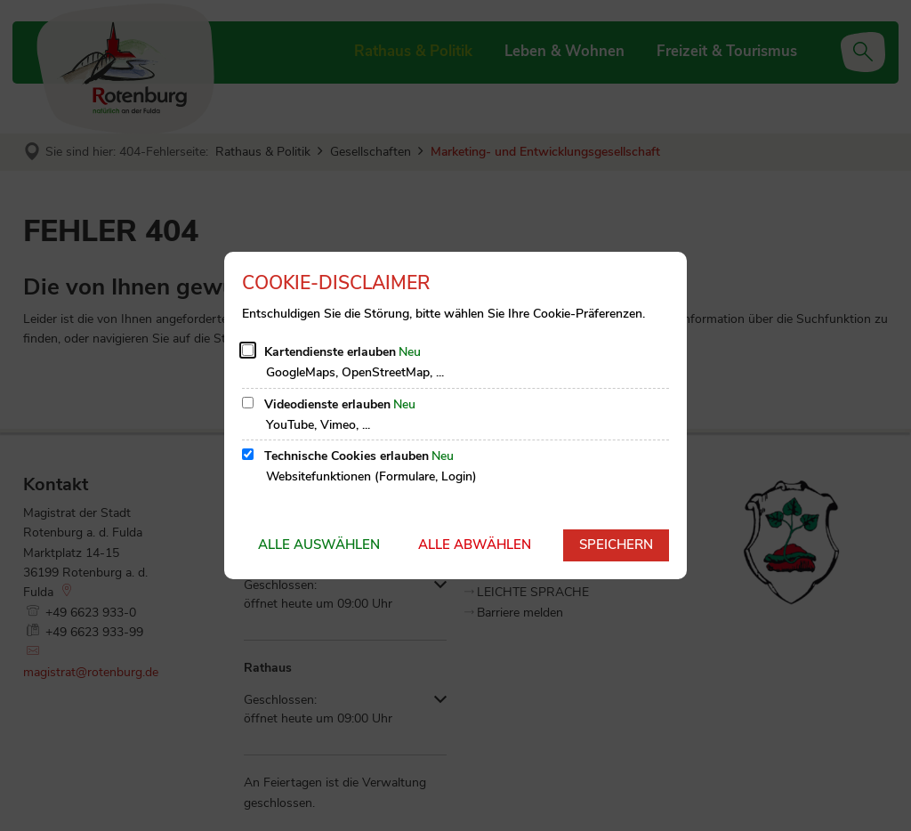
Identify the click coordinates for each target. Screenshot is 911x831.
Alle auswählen (319, 544)
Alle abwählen (474, 544)
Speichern (616, 544)
